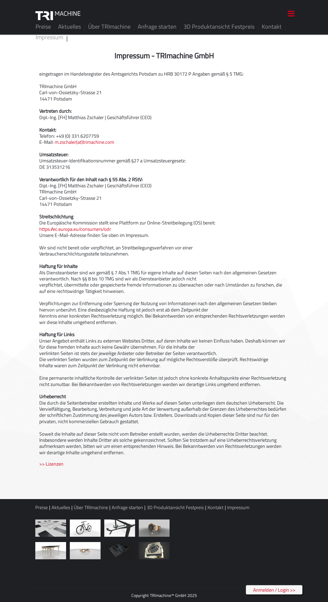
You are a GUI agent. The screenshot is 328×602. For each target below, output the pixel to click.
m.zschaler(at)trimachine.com (84, 142)
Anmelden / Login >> (274, 590)
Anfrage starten (157, 26)
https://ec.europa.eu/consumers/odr (75, 229)
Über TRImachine (109, 26)
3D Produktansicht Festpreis (219, 26)
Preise (43, 26)
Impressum (49, 37)
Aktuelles (69, 26)
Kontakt (272, 26)
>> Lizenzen (51, 463)
